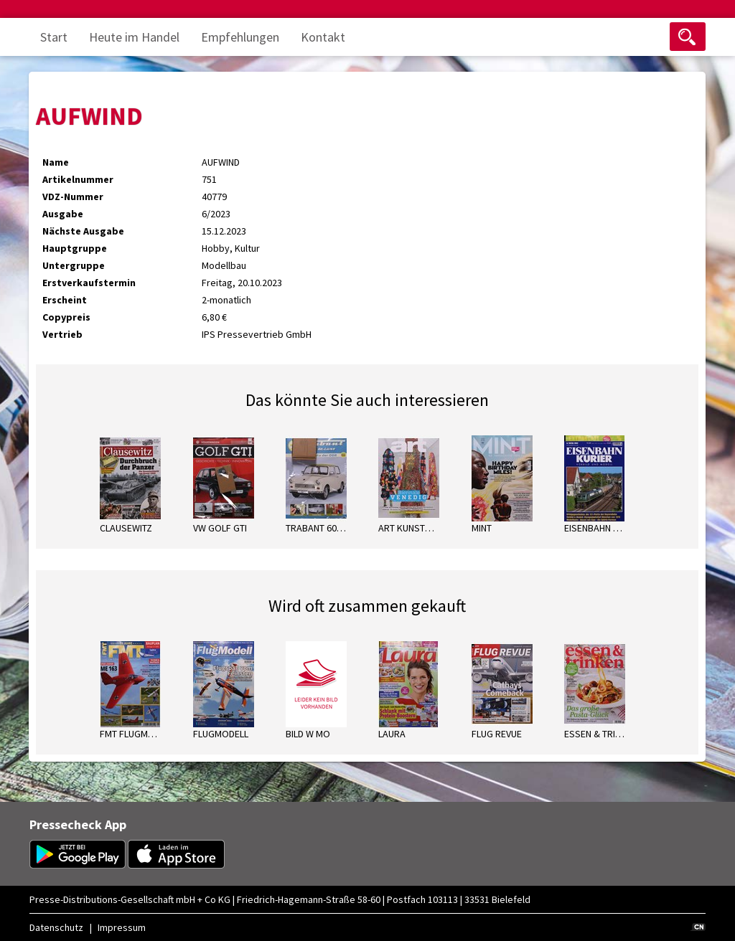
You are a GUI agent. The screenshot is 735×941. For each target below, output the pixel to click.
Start (53, 37)
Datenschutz (56, 927)
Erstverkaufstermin (89, 282)
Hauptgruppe (74, 248)
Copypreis (66, 317)
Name (55, 162)
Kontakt (323, 37)
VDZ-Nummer (72, 196)
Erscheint (64, 299)
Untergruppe (73, 265)
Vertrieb (62, 334)
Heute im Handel (134, 37)
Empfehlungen (240, 37)
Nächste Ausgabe (83, 230)
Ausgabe (62, 213)
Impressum (122, 927)
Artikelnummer (77, 179)
